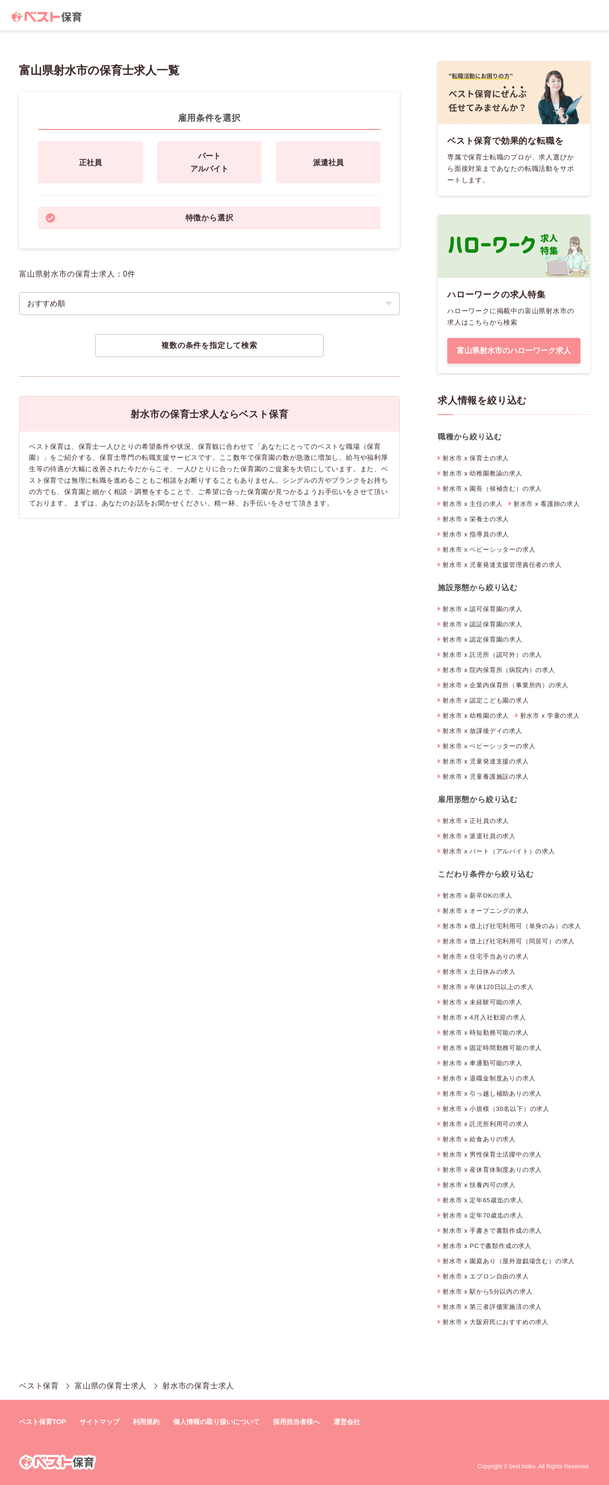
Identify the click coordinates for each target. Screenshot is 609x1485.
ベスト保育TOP (42, 1422)
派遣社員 (328, 162)
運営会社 (347, 1422)
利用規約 (146, 1422)
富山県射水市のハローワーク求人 (514, 350)
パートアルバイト (209, 162)
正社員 (90, 162)
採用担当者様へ (296, 1422)
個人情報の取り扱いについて (216, 1422)
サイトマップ (99, 1422)
